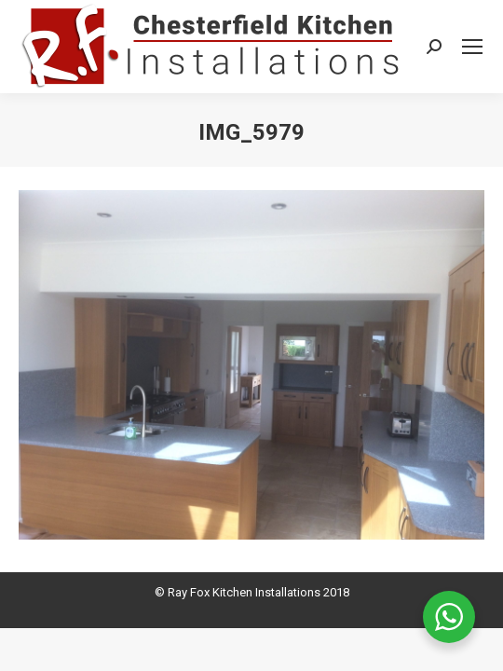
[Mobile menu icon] (472, 46)
